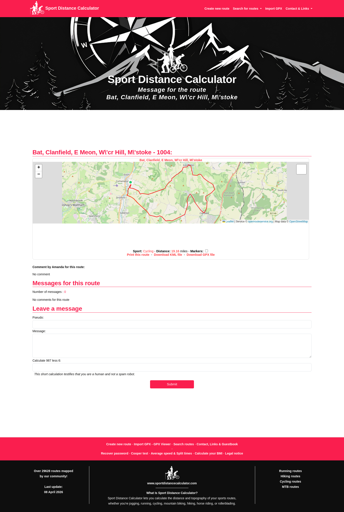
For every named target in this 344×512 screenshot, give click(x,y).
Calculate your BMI (208, 453)
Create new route (216, 8)
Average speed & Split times (171, 453)
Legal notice (234, 453)
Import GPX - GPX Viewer (152, 444)
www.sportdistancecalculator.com (172, 483)
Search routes (184, 444)
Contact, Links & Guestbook (217, 444)
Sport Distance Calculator (64, 8)
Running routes (290, 471)
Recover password (114, 453)
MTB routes (290, 487)
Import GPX (273, 8)
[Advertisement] (172, 131)
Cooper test (139, 453)
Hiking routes (290, 476)
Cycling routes (290, 481)
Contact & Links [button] (298, 8)
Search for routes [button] (246, 8)
